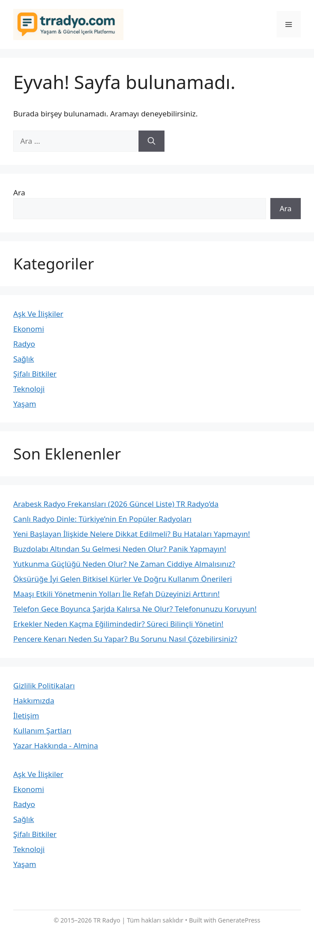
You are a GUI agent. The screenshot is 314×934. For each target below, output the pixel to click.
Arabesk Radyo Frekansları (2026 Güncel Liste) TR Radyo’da (116, 504)
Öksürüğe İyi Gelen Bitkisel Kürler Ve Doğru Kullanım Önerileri (122, 579)
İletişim (26, 715)
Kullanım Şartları (42, 730)
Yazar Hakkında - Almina (55, 745)
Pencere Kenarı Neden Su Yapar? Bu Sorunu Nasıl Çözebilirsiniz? (125, 639)
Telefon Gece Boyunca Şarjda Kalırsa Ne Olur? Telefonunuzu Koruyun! (135, 609)
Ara (19, 192)
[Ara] (151, 141)
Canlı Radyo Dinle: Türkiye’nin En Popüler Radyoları (102, 519)
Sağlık (23, 359)
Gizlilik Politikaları (44, 685)
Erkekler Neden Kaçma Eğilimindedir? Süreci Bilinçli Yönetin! (118, 624)
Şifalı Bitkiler (34, 374)
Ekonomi (28, 329)
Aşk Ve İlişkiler (38, 314)
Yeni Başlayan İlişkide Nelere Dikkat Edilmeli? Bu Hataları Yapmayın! (131, 534)
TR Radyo (106, 920)
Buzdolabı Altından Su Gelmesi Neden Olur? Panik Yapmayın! (119, 549)
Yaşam (24, 404)
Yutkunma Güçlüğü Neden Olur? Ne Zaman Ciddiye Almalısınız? (124, 564)
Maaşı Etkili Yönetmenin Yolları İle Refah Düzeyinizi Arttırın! (116, 594)
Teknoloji (29, 389)
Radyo (24, 344)
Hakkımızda (33, 700)
